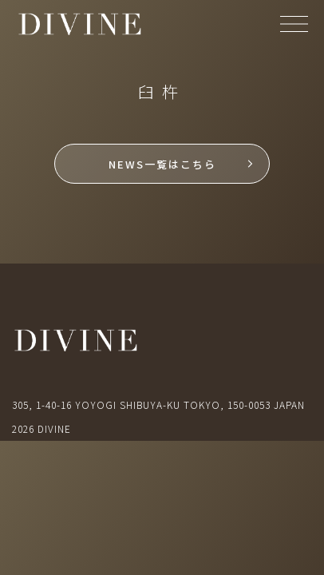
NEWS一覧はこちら (162, 164)
